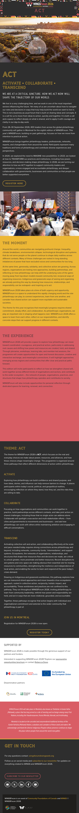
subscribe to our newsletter (44, 760)
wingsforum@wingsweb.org (41, 755)
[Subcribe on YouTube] (35, 784)
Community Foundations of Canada (42, 798)
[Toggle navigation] (75, 8)
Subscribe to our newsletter (22, 776)
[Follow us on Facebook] (28, 784)
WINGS (64, 798)
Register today (39, 632)
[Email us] (7, 784)
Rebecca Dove (41, 662)
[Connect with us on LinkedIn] (21, 784)
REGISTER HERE (14, 183)
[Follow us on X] (14, 784)
